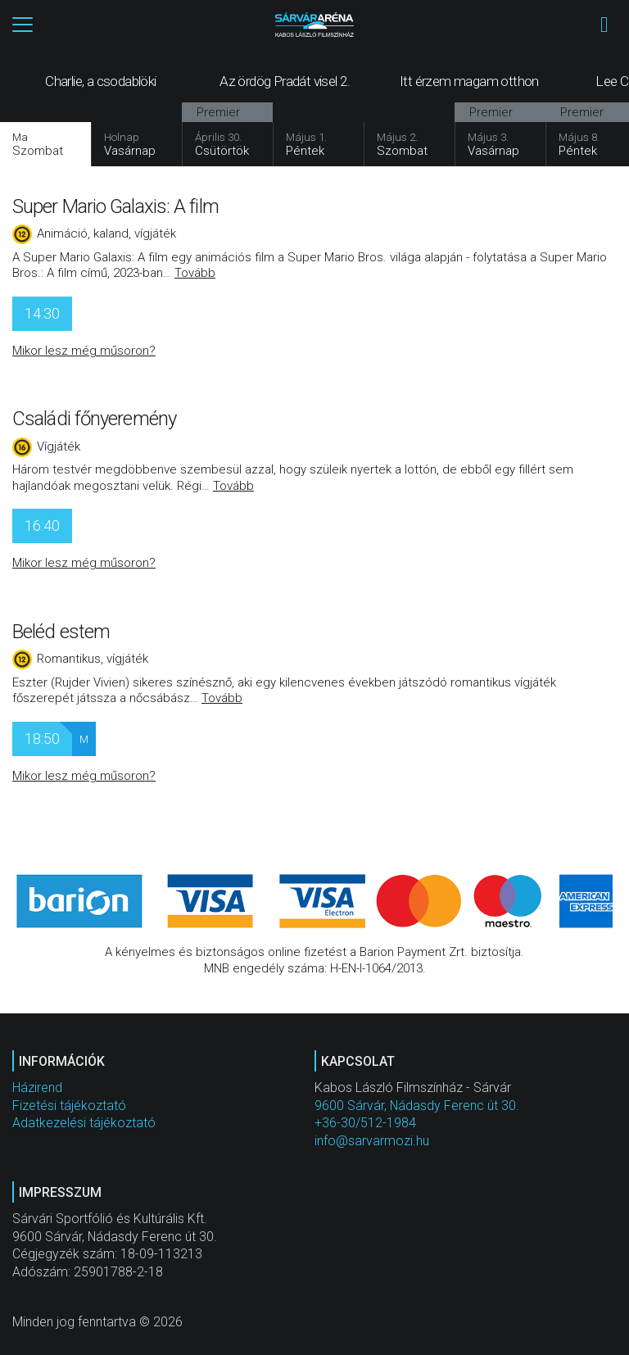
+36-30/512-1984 (365, 1123)
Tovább (194, 272)
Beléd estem (61, 631)
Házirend (37, 1087)
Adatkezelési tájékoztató (84, 1123)
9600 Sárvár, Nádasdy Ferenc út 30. (416, 1105)
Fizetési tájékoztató (69, 1105)
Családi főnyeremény (94, 418)
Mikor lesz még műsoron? (84, 350)
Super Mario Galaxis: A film (115, 206)
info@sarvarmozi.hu (371, 1141)
